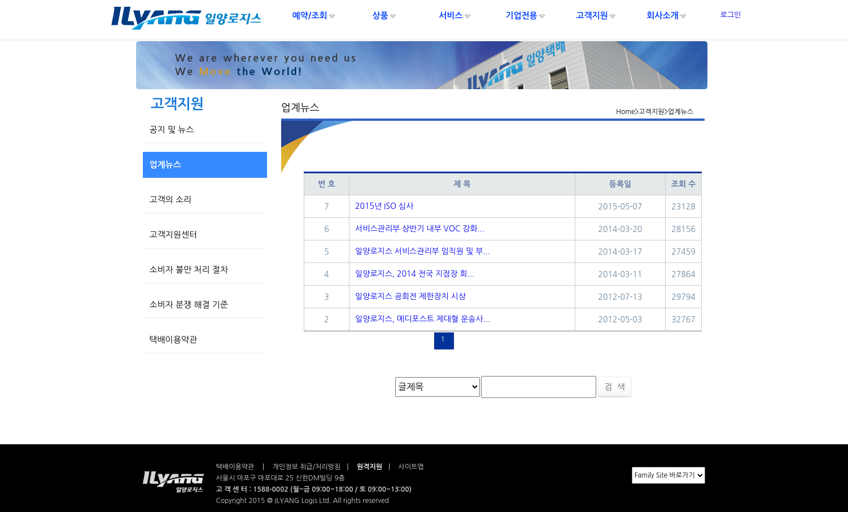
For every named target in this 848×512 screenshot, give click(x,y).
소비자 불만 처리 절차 (186, 269)
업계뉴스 (163, 164)
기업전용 (525, 16)
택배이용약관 (171, 339)
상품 (384, 16)
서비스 (455, 16)
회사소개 (666, 16)
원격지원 (369, 466)
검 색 (614, 387)
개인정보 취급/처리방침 (307, 466)
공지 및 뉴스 (169, 129)
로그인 (730, 15)
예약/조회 (314, 16)
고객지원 (596, 16)
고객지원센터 (171, 234)
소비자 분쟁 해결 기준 (186, 304)
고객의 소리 (168, 199)
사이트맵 (409, 466)
